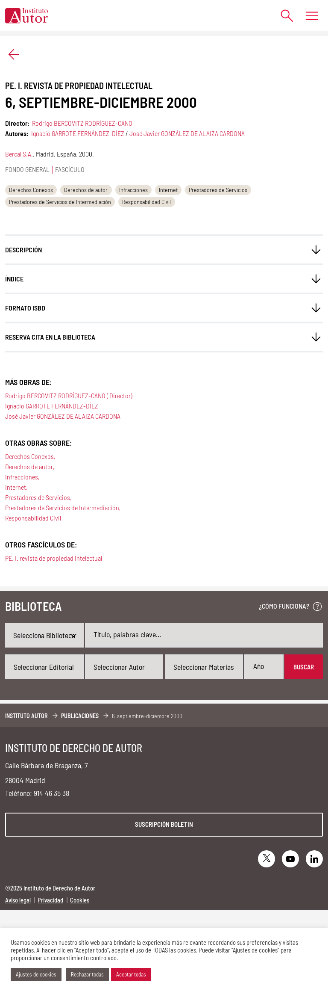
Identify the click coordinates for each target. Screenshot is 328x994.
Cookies (79, 900)
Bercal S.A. (19, 154)
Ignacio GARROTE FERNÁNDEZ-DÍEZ (77, 133)
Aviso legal (18, 900)
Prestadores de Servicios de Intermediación (60, 201)
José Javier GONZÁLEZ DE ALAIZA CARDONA (187, 133)
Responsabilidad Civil (146, 201)
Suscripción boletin (164, 824)
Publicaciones (80, 715)
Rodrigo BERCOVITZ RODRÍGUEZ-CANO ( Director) (68, 395)
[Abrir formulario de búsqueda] (282, 15)
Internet (168, 189)
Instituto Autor (26, 715)
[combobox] (44, 666)
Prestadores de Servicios (218, 189)
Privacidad (50, 900)
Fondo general (27, 169)
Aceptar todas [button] (131, 974)
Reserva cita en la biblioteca (50, 337)
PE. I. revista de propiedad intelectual (53, 558)
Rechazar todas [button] (87, 974)
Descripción (23, 250)
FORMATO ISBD (25, 308)
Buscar (303, 667)
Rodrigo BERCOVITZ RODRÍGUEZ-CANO (82, 123)
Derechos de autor (86, 189)
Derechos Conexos (31, 189)
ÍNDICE (14, 279)
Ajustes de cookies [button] (36, 974)
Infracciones (133, 189)
